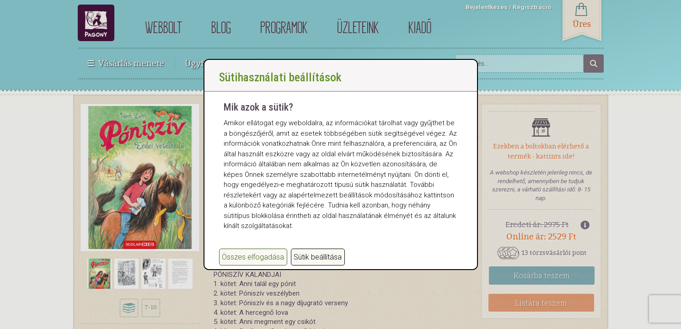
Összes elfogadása (253, 266)
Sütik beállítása (318, 266)
